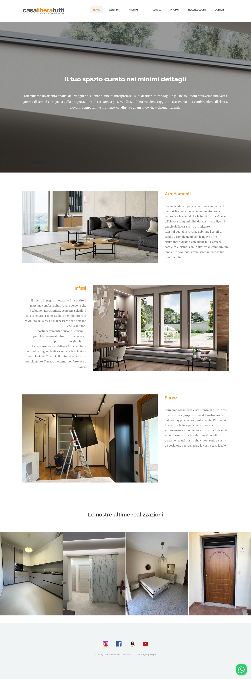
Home (96, 9)
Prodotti (135, 9)
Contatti (220, 9)
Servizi (157, 9)
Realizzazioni (197, 9)
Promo (174, 9)
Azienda (114, 9)
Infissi (80, 288)
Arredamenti (178, 193)
